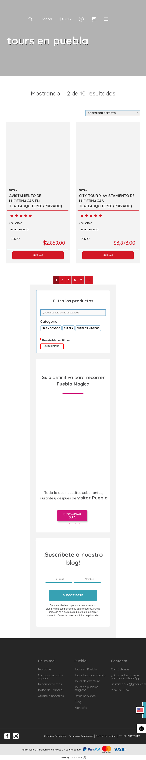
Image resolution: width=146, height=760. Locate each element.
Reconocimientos (50, 684)
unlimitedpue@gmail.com (128, 684)
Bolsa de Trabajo (50, 690)
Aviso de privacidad (106, 736)
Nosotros (44, 669)
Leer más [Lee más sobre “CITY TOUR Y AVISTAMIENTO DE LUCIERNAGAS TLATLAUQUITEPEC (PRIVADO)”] (108, 255)
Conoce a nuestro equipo (50, 677)
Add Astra (78, 757)
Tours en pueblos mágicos (86, 688)
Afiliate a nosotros (51, 695)
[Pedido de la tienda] (112, 113)
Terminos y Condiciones (81, 736)
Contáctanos (120, 669)
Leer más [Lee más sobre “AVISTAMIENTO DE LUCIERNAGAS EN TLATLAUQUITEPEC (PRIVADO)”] (38, 255)
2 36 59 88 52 (120, 690)
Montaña (81, 707)
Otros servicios (85, 695)
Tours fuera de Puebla (90, 675)
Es (46, 19)
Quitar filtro (52, 346)
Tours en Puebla (86, 669)
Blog (78, 701)
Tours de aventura (87, 681)
